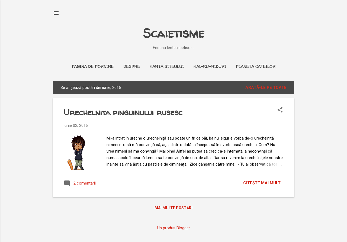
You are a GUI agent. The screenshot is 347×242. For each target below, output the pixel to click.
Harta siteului (167, 66)
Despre (131, 66)
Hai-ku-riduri (210, 66)
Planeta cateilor (255, 66)
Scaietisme (173, 33)
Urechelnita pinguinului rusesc (123, 112)
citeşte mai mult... (263, 182)
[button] (280, 110)
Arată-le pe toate (266, 87)
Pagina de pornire (93, 66)
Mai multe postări (173, 208)
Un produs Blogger (173, 227)
